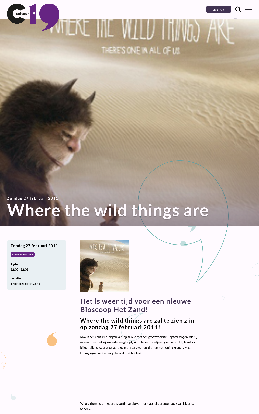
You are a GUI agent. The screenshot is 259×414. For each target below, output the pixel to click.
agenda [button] (218, 9)
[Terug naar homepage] (33, 30)
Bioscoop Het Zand (22, 254)
